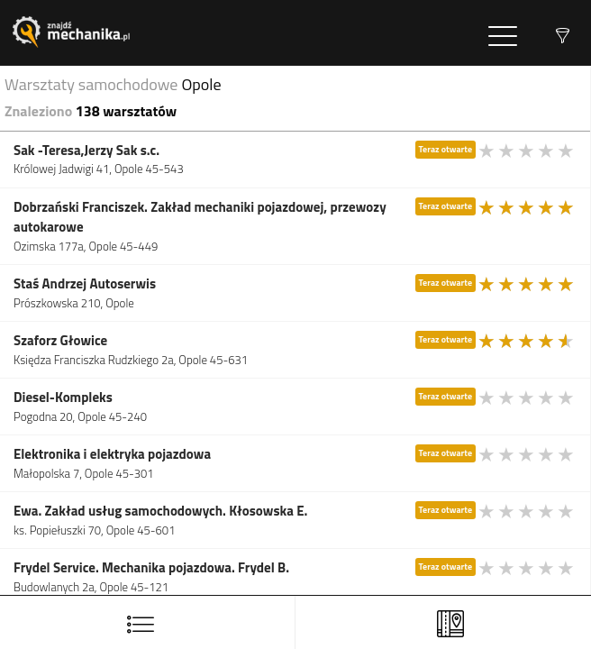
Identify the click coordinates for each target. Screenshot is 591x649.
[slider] (527, 150)
